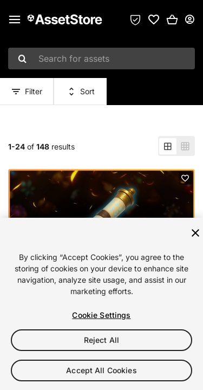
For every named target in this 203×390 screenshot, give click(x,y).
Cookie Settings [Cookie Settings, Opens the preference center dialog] (101, 315)
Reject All (101, 339)
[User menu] (189, 19)
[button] (172, 19)
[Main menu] (14, 19)
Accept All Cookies (101, 370)
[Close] (195, 233)
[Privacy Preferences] (135, 19)
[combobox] (101, 58)
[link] (153, 19)
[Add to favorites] (185, 178)
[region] (101, 304)
